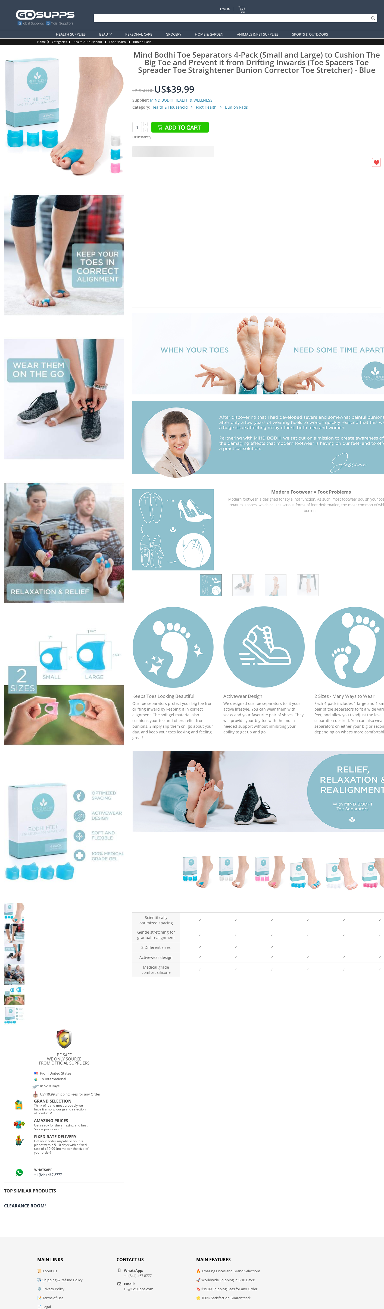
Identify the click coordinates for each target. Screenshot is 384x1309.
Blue (198, 907)
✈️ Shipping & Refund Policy (60, 1279)
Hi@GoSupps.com (138, 1288)
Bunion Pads (142, 42)
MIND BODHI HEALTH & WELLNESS (181, 100)
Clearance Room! (25, 1206)
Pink (270, 907)
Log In (225, 9)
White (234, 907)
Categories (59, 42)
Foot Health (117, 42)
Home (41, 42)
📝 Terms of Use (50, 1297)
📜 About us (47, 1271)
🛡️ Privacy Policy (50, 1288)
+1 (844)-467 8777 (48, 1174)
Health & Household (87, 42)
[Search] (234, 18)
